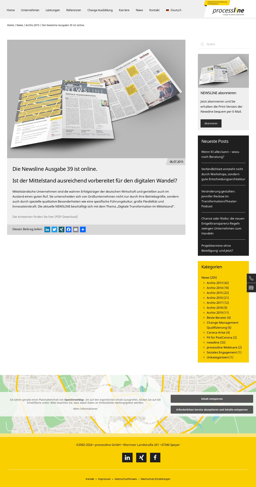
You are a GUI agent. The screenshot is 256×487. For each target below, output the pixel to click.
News (139, 10)
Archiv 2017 (215, 303)
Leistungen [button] (53, 10)
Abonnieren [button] (211, 123)
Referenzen (73, 10)
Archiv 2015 (215, 293)
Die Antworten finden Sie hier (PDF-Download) (45, 217)
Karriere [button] (124, 10)
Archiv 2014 (215, 288)
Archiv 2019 (215, 313)
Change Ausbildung (100, 10)
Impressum (104, 479)
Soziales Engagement (222, 352)
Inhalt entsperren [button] (212, 398)
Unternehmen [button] (30, 10)
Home (11, 10)
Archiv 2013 (215, 283)
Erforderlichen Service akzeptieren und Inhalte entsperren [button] (212, 409)
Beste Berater (216, 318)
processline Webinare (222, 347)
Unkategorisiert (218, 357)
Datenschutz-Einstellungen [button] (155, 479)
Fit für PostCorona (219, 337)
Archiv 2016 (215, 298)
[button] (174, 9)
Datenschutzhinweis (126, 479)
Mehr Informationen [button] (85, 408)
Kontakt (154, 10)
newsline (213, 342)
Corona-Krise (216, 332)
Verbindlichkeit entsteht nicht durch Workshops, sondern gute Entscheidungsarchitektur (223, 174)
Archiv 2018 (215, 308)
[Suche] (223, 44)
